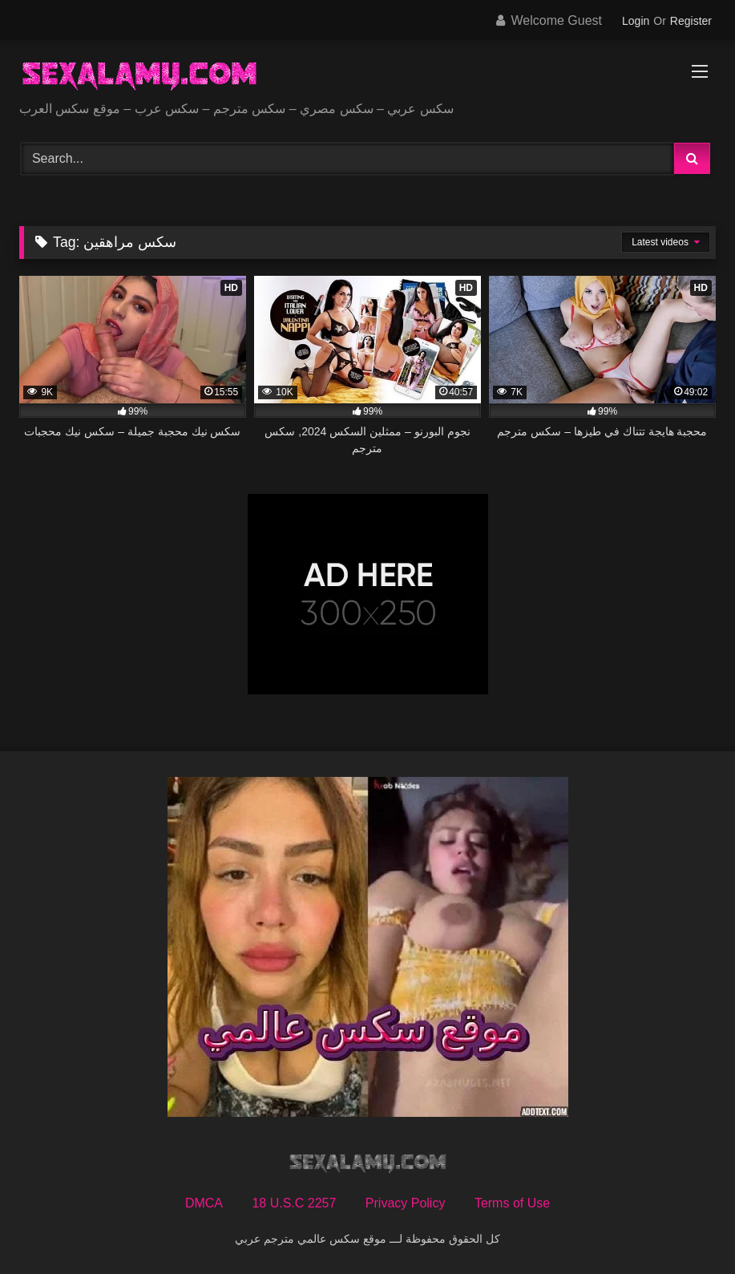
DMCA (204, 1203)
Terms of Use (512, 1203)
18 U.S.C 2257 (294, 1203)
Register (691, 20)
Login (635, 20)
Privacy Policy (405, 1203)
